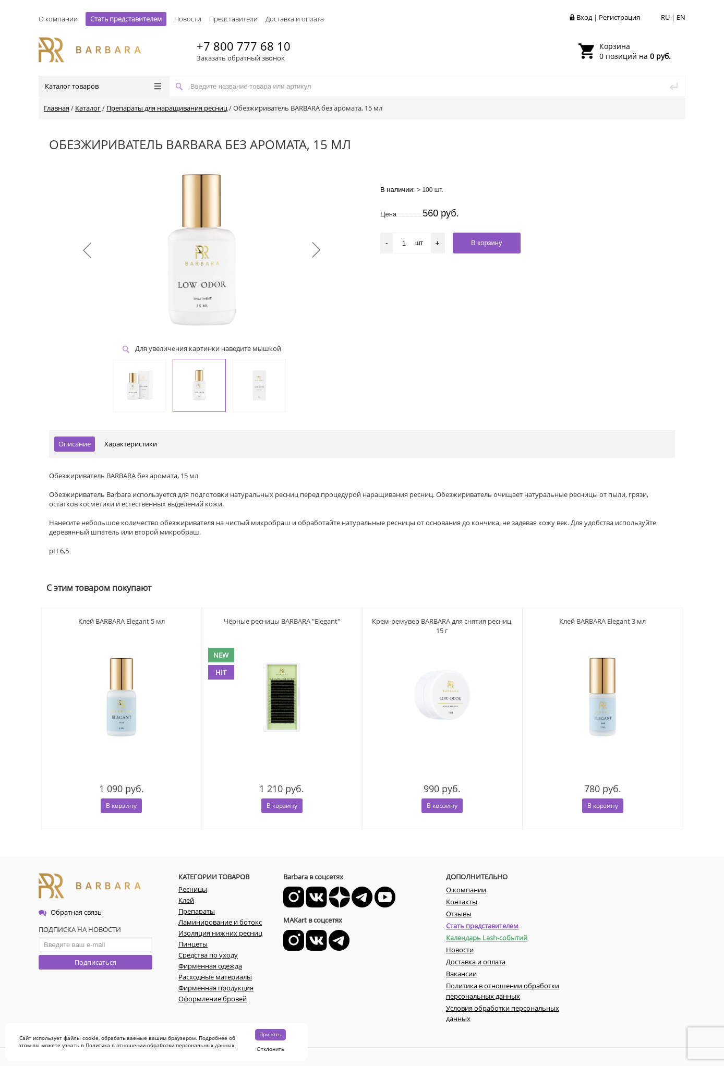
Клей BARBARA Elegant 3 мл (602, 621)
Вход (584, 17)
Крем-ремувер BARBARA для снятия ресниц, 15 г (442, 625)
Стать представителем (126, 18)
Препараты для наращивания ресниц (166, 108)
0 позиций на (635, 51)
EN (681, 17)
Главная (56, 108)
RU (665, 17)
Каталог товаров (103, 86)
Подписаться (95, 962)
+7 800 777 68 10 (244, 46)
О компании (58, 18)
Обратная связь (70, 912)
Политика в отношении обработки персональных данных (160, 1045)
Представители (233, 18)
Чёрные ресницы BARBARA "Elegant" (282, 621)
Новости (187, 18)
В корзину (121, 805)
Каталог (88, 108)
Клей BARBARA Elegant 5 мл (121, 621)
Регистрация (619, 17)
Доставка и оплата (295, 18)
